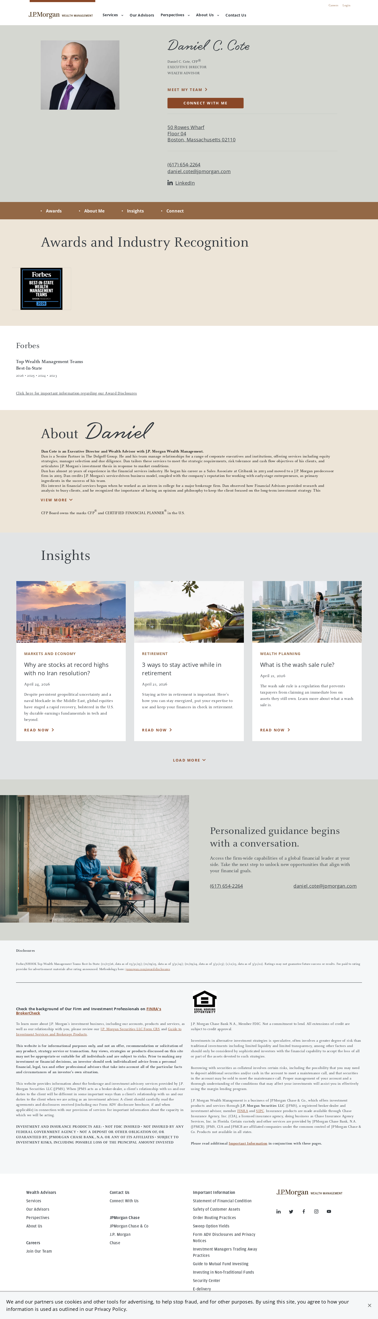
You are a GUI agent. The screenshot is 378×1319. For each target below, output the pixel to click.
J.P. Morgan (120, 1234)
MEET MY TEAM (184, 89)
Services (113, 14)
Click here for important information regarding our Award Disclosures (76, 394)
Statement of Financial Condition (222, 1201)
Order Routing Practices (214, 1218)
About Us (207, 14)
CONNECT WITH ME (205, 102)
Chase (115, 1243)
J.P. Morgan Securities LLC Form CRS (130, 1029)
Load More (186, 760)
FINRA (242, 1111)
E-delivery (202, 1289)
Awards (54, 211)
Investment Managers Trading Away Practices (225, 1252)
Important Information (248, 1144)
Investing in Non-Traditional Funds (223, 1272)
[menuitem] (142, 15)
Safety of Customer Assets (216, 1209)
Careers (333, 5)
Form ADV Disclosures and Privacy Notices (224, 1237)
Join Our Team (39, 1251)
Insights (135, 211)
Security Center (206, 1281)
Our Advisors (37, 1209)
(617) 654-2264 (226, 886)
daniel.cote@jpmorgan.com (199, 171)
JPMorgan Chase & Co (129, 1226)
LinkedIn (181, 183)
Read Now (36, 729)
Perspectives (175, 14)
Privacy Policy (110, 1309)
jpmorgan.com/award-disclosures (147, 969)
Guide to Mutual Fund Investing (221, 1264)
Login (346, 5)
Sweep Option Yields (211, 1226)
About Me (94, 211)
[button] (370, 1305)
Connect (175, 211)
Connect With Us (124, 1201)
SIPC (260, 1111)
